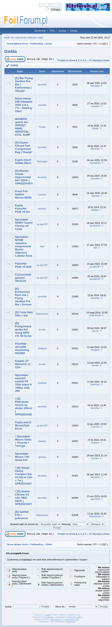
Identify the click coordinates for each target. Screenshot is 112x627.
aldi (42, 246)
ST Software (49, 617)
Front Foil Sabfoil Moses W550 (23, 194)
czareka (42, 105)
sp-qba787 (42, 224)
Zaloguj (73, 30)
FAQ (52, 30)
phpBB (48, 615)
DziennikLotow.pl (75, 617)
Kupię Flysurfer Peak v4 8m (22, 208)
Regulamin (70, 621)
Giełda (48, 44)
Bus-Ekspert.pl (57, 619)
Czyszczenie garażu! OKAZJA (23, 277)
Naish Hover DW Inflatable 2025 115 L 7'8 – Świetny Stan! (23, 105)
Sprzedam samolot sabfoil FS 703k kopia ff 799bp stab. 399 (23, 382)
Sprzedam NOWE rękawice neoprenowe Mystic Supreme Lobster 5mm (23, 246)
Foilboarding (36, 44)
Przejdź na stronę (66, 60)
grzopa (42, 457)
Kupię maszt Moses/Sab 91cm (23, 425)
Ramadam (42, 161)
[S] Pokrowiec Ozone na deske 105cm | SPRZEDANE (23, 406)
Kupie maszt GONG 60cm (23, 161)
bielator (42, 208)
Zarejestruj (40, 30)
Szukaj (62, 30)
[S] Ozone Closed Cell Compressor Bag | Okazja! (23, 147)
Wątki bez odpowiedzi (15, 37)
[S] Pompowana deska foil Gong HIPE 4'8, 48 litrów (23, 329)
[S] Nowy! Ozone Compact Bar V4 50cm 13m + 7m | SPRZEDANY (23, 475)
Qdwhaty (42, 383)
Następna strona (101, 60)
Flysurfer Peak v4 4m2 (23, 265)
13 (90, 60)
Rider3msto (42, 314)
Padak (42, 127)
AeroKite (42, 84)
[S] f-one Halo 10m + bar (24, 314)
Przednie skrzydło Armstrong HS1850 (22, 348)
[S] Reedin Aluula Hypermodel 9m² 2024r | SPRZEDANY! (24, 177)
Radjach (42, 348)
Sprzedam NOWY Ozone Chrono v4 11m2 (24, 224)
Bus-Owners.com (72, 619)
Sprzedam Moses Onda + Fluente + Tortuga (23, 441)
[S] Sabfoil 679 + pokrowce (22, 515)
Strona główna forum (17, 44)
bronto (42, 329)
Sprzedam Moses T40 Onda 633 (22, 457)
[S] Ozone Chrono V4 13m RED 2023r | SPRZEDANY (23, 498)
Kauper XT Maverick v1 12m (23, 364)
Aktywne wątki (36, 37)
